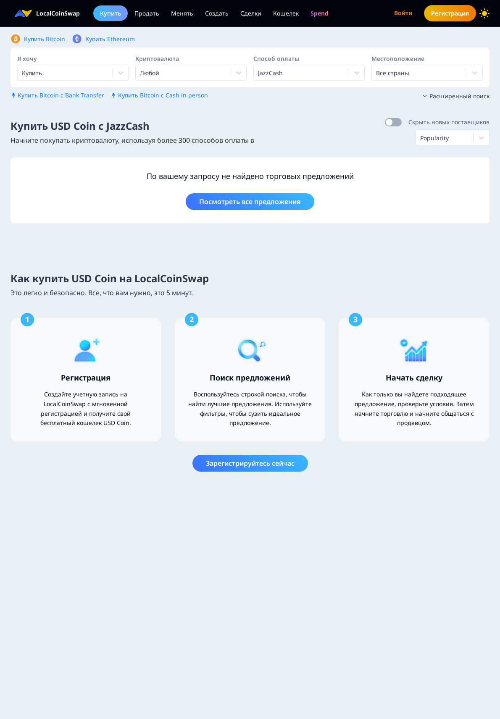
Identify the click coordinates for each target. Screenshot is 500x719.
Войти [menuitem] (403, 13)
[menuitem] (319, 13)
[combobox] (141, 73)
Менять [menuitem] (182, 13)
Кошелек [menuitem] (286, 13)
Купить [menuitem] (110, 13)
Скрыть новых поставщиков (448, 122)
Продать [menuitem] (146, 13)
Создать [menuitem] (217, 13)
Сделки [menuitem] (250, 13)
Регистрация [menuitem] (450, 13)
